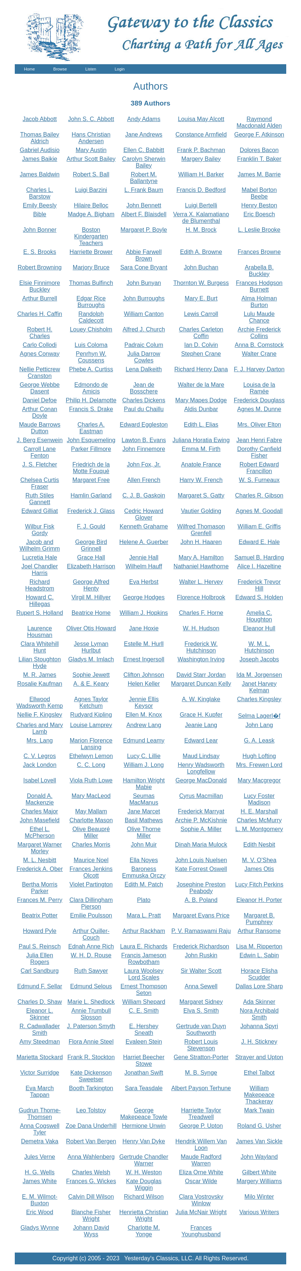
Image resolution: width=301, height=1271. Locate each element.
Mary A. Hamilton (201, 557)
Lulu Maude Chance (259, 317)
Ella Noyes (144, 860)
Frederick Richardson (201, 946)
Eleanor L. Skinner (39, 1014)
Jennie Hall (143, 557)
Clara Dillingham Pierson (91, 903)
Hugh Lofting (259, 756)
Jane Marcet (143, 811)
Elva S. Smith (201, 1011)
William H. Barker (201, 174)
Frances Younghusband (200, 1230)
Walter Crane (259, 354)
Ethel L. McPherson (40, 832)
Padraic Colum (143, 345)
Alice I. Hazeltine (259, 566)
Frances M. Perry (39, 900)
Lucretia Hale (39, 557)
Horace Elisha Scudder (259, 974)
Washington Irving (201, 659)
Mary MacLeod (91, 796)
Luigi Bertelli (201, 205)
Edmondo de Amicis (91, 388)
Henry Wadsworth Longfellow (201, 768)
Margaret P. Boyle (143, 230)
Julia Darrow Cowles (143, 357)
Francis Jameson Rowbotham (143, 958)
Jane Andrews (144, 134)
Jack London (40, 765)
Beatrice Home (91, 613)
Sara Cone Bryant (143, 267)
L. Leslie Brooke (259, 230)
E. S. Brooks (39, 252)
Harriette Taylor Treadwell (201, 1113)
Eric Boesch (259, 214)
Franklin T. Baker (259, 159)
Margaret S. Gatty (201, 495)
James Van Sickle (259, 1141)
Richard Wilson (144, 1197)
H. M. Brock (201, 230)
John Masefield (40, 820)
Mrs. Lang (40, 740)
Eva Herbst (143, 582)
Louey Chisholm (91, 329)
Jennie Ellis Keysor (144, 702)
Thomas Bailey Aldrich (39, 137)
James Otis (259, 869)
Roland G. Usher (259, 1126)
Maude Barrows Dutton (39, 427)
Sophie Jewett (91, 675)
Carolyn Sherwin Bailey (143, 162)
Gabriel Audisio (40, 150)
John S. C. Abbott (91, 119)
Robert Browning (40, 267)
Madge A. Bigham (91, 214)
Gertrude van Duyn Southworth (201, 1029)
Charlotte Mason (91, 820)
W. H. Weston (144, 1172)
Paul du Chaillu (144, 409)
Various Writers (259, 1212)
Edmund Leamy (143, 740)
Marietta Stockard (40, 1057)
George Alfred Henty (91, 585)
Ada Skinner (259, 1002)
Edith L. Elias (201, 424)
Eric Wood (40, 1212)
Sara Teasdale (144, 1088)
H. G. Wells (40, 1172)
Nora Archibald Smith (259, 1014)
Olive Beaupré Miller (91, 832)
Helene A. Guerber (143, 542)
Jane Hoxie (143, 628)
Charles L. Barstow (39, 193)
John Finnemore (143, 449)
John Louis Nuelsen (201, 860)
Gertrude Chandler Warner (143, 1160)
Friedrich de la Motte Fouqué (91, 467)
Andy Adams (143, 119)
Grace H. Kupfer (201, 715)
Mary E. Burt (201, 298)
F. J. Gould (91, 526)
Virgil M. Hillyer (90, 597)
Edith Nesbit (259, 844)
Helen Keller (144, 684)
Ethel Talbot (259, 1073)
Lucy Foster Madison (259, 799)
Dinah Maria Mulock (201, 844)
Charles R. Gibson (259, 495)
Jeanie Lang (201, 725)
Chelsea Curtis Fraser (39, 483)
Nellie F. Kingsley (39, 715)
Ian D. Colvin (201, 345)
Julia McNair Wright (200, 1212)
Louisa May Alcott (201, 119)
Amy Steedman (40, 1041)
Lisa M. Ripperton (259, 946)
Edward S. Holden (259, 597)
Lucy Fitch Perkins (259, 884)
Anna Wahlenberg (91, 1157)
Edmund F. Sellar (39, 986)
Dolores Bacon (259, 150)
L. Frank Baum (143, 190)
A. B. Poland (201, 900)
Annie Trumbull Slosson (91, 1014)
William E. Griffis (259, 526)
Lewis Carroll (201, 314)
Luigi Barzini (91, 190)
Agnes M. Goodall (259, 511)
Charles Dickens (143, 400)
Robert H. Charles (39, 332)
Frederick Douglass (259, 400)
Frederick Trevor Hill (259, 585)
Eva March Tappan (39, 1091)
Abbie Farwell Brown (144, 255)
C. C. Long (91, 765)
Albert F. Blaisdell (144, 214)
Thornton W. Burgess (201, 283)
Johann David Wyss (91, 1230)
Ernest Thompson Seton (143, 989)
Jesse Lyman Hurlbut (91, 647)
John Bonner (40, 230)
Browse (60, 69)
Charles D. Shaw (39, 1002)
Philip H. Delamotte (91, 400)
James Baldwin (40, 174)
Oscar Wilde (201, 1181)
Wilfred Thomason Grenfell (201, 529)
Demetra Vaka (39, 1141)
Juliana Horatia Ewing (201, 440)
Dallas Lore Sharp (259, 986)
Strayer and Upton (259, 1057)
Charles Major (39, 811)
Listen (90, 69)
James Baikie (39, 159)
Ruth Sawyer (91, 971)
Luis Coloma (91, 345)
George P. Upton (201, 1126)
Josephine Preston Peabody (201, 887)
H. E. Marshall (259, 811)
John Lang (259, 725)
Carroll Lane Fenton (40, 452)
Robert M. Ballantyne (144, 177)
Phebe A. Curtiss (91, 369)
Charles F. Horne (201, 613)
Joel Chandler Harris (39, 569)
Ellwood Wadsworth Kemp (40, 702)
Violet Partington (91, 884)
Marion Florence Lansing (91, 743)
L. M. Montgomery (259, 829)
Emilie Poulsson (91, 915)
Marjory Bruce (91, 267)
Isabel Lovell (39, 780)
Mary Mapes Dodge (201, 400)
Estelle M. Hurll (144, 644)
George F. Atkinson (259, 134)
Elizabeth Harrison (91, 566)
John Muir (144, 844)
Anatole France (201, 464)
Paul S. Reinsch (39, 946)
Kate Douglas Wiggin (143, 1184)
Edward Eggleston (144, 424)
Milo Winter (259, 1197)
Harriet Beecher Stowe (143, 1060)
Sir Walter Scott (201, 971)
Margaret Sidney (201, 1002)
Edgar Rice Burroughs (91, 301)
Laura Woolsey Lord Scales (143, 974)
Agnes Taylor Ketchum (91, 702)
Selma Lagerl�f (259, 716)
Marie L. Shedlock (91, 1002)
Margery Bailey (201, 159)
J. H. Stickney (259, 1041)
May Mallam (91, 811)
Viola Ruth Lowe (90, 780)
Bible (40, 214)
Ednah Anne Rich (91, 946)
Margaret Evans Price (201, 915)
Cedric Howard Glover (143, 514)
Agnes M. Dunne (259, 409)
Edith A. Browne (201, 252)
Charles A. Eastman (91, 427)
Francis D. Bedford (201, 190)
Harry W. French (200, 480)
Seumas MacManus (143, 799)
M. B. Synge (201, 1073)
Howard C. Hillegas (40, 600)
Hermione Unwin (143, 1126)
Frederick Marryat (201, 811)
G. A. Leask (259, 740)
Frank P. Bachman (201, 150)
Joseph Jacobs (259, 659)
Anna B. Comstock (259, 345)
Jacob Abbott (40, 119)
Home (29, 69)
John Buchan (201, 267)
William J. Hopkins (144, 613)
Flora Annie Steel (91, 1041)
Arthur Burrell (39, 298)
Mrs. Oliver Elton (259, 424)
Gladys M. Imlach (91, 659)
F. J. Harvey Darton (259, 369)
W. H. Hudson (201, 628)
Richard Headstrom (39, 585)
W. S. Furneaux (259, 480)
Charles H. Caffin (39, 314)
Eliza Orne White (201, 1172)
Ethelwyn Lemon (91, 756)
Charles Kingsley (259, 699)
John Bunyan (144, 283)
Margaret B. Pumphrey (259, 918)
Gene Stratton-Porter (201, 1057)
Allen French (143, 480)
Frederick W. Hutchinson (201, 647)
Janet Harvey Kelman (259, 687)
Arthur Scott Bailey (91, 159)
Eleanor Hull (259, 628)
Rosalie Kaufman (39, 684)
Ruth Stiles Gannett (39, 498)
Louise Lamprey (91, 725)
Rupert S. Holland (39, 613)
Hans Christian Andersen (91, 137)
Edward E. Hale (259, 542)
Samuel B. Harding (259, 557)
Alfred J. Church (144, 329)
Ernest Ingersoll (143, 659)
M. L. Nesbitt (40, 860)
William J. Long (144, 765)
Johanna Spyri (259, 1026)
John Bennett (143, 205)
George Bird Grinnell (91, 545)
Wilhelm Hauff (144, 566)
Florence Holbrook (201, 597)
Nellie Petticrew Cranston (39, 372)
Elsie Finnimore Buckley (39, 286)
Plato (143, 900)
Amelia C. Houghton (259, 616)
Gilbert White (259, 1172)
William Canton (144, 314)
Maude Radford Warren (201, 1160)
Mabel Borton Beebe (259, 193)
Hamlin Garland (91, 495)
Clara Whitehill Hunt (40, 647)
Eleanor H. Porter (259, 900)
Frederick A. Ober (40, 869)
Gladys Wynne (39, 1227)
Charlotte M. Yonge (144, 1230)
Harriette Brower (90, 252)
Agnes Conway (40, 354)
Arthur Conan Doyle (39, 412)
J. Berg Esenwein (40, 440)
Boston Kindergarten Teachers (91, 236)
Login (119, 69)
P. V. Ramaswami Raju (201, 931)
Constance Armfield (201, 134)
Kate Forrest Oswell (201, 869)
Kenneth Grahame (144, 526)
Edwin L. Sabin (259, 955)
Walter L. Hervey (201, 582)
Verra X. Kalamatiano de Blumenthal (201, 217)
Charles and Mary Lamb (39, 728)
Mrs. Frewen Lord (259, 765)
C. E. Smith (144, 1011)
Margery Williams (259, 1181)
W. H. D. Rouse (91, 955)
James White (40, 1181)
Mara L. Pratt (144, 915)
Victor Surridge (39, 1073)
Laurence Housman (39, 631)
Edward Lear (201, 740)
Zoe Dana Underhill (91, 1126)
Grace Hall (91, 557)
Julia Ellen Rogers (39, 958)
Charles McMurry (259, 820)
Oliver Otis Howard (91, 628)
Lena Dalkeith (144, 369)
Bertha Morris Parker (39, 887)
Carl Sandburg (40, 971)
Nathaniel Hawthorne (201, 566)
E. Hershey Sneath (143, 1029)
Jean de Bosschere (144, 388)
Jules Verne (39, 1157)
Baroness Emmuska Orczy (143, 872)
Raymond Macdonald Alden (259, 122)
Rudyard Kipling (91, 715)
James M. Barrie (259, 174)
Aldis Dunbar (201, 409)
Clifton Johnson (143, 675)
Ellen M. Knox (144, 715)
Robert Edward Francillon (259, 467)
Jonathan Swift (143, 1073)
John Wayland (259, 1157)
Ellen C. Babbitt (143, 150)
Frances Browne (259, 252)
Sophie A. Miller (201, 829)
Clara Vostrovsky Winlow (201, 1200)
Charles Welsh (91, 1172)
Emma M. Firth (201, 449)
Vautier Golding (201, 511)
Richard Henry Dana (201, 369)
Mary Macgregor (259, 780)
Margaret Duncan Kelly (201, 684)
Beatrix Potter (40, 915)
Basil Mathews (144, 820)
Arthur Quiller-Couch (91, 934)
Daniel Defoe (40, 400)
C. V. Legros (40, 756)
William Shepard (143, 1002)
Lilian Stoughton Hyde (39, 662)
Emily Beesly (40, 205)
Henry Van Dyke (144, 1141)
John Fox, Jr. (144, 464)
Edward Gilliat (39, 511)
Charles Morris (91, 844)
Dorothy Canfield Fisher (259, 452)
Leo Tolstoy (91, 1110)
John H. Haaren (201, 542)
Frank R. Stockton (91, 1057)
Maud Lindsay (201, 756)
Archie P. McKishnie (201, 820)
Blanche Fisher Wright (91, 1215)
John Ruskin (201, 955)
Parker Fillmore (91, 449)
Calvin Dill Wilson (91, 1197)
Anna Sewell (201, 986)
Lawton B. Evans (144, 440)
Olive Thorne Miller (144, 832)
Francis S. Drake (91, 409)
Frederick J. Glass (91, 511)
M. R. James (40, 675)
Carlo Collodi (40, 345)
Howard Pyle (40, 931)
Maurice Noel (90, 860)
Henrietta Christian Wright (143, 1215)
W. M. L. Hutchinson (259, 647)
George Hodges (144, 597)
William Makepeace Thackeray (259, 1095)
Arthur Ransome (259, 931)
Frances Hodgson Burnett (259, 286)
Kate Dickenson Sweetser (91, 1076)
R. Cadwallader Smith (40, 1029)
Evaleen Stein (144, 1041)
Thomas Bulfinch (91, 283)
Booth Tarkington (91, 1088)
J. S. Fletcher (39, 464)
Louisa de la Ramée (259, 388)
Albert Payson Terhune (201, 1088)
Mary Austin (91, 150)
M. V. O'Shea (259, 860)
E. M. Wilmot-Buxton (39, 1200)
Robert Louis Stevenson (201, 1044)
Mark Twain (259, 1110)
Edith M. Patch (143, 884)
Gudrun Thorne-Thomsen (40, 1113)
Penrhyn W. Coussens (91, 357)
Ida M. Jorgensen (259, 675)
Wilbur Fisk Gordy (39, 529)
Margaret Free (91, 480)
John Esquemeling (91, 440)
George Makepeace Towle (143, 1113)
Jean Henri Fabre (259, 440)
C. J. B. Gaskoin (143, 495)
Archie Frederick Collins (259, 332)
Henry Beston (259, 205)
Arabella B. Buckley (259, 270)
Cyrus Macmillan (201, 796)
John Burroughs (144, 298)
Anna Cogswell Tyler (39, 1129)
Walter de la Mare (201, 385)
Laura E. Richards (143, 946)
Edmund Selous (91, 986)
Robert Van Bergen (91, 1141)
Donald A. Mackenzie (39, 799)
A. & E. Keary (91, 684)
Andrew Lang (143, 725)
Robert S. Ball (91, 174)
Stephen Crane (201, 354)
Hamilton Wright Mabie (144, 783)
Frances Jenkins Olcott (91, 872)
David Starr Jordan (201, 675)
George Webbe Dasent (39, 388)
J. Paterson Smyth (91, 1026)
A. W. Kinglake (201, 699)
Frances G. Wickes (91, 1181)
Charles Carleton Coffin (201, 332)
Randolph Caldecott (91, 317)
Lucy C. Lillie (144, 756)
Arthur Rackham (143, 931)
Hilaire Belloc (91, 205)
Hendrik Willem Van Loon (201, 1144)
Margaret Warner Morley (39, 847)
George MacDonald (201, 780)
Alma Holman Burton (259, 301)
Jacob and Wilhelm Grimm (40, 545)
